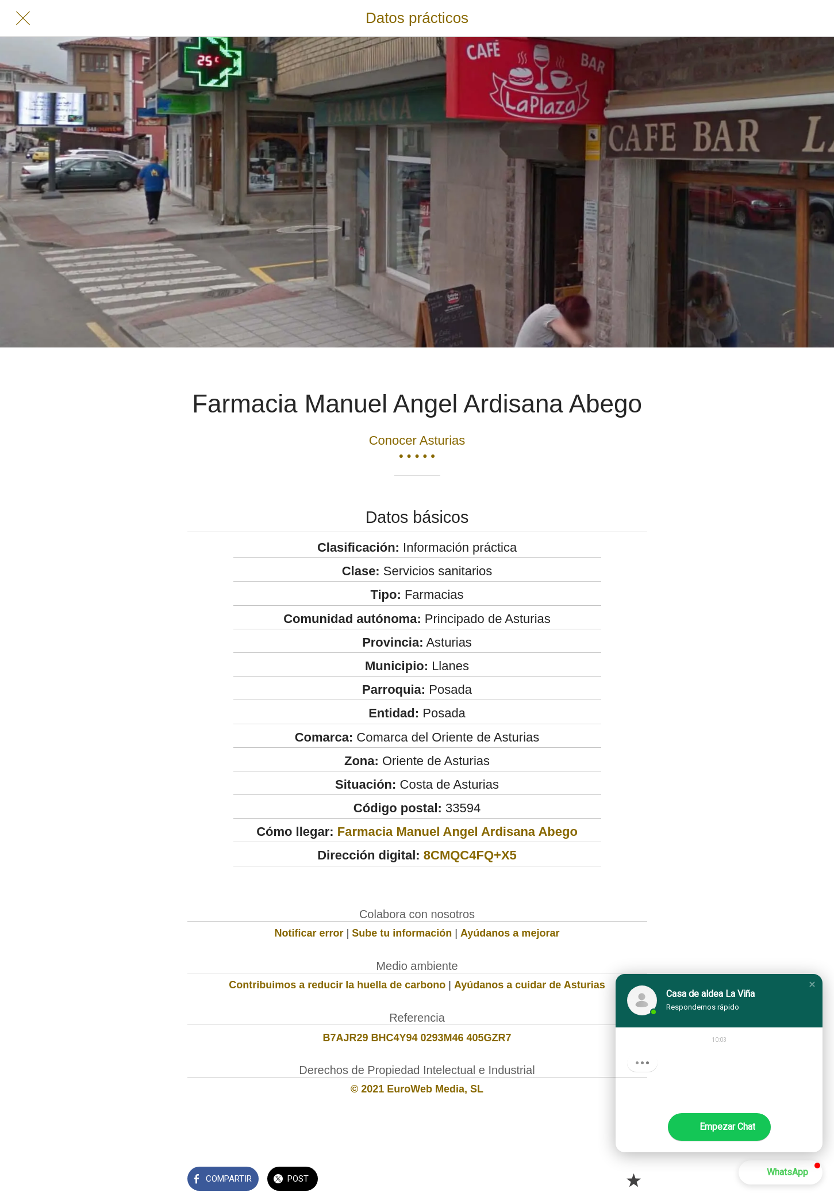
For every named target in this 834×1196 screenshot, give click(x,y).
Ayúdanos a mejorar (509, 933)
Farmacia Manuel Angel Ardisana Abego (457, 831)
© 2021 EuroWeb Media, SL (417, 1089)
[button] (812, 984)
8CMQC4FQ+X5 (470, 855)
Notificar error (309, 933)
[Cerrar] (23, 18)
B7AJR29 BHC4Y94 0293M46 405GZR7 (416, 1038)
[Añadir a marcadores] (633, 1180)
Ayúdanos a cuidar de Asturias (529, 985)
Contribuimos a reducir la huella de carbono (337, 985)
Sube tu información (402, 933)
